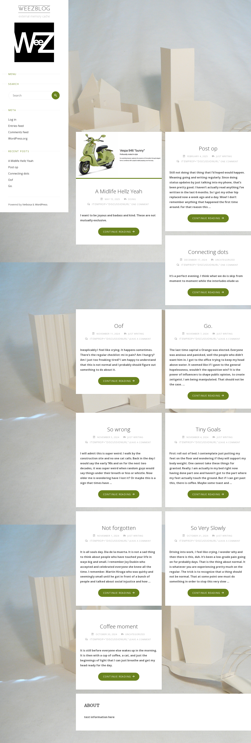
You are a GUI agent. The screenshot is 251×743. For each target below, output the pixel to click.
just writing (224, 156)
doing (132, 199)
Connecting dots (18, 173)
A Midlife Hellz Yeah (20, 161)
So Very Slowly (208, 528)
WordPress (41, 204)
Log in (12, 120)
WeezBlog (34, 9)
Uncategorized (225, 259)
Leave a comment (140, 339)
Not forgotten (119, 528)
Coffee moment (119, 627)
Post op (13, 167)
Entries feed (16, 126)
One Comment (140, 204)
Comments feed (18, 132)
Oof (10, 180)
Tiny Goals (208, 430)
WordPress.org (18, 138)
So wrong (118, 430)
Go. (10, 186)
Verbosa (27, 204)
